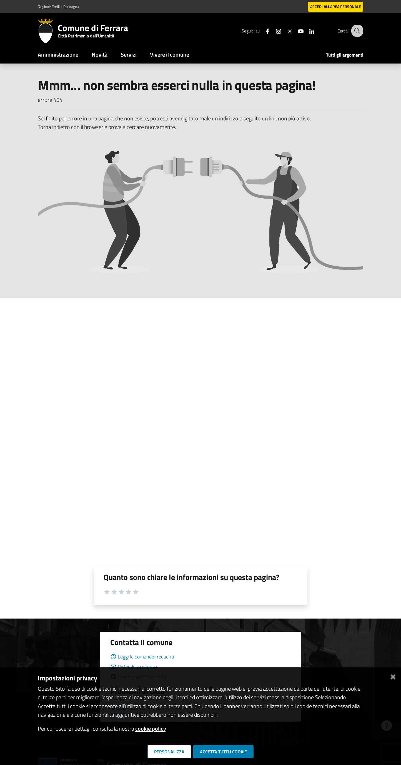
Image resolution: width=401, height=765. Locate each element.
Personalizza (169, 751)
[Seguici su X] (285, 30)
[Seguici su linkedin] (307, 30)
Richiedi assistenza (133, 666)
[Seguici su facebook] (263, 30)
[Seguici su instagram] (274, 30)
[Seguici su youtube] (296, 30)
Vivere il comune (169, 54)
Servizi (129, 54)
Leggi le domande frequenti (142, 656)
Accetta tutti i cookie (223, 751)
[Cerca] (356, 30)
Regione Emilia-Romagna (58, 6)
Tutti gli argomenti (344, 55)
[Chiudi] (393, 675)
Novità (99, 54)
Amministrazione (58, 54)
